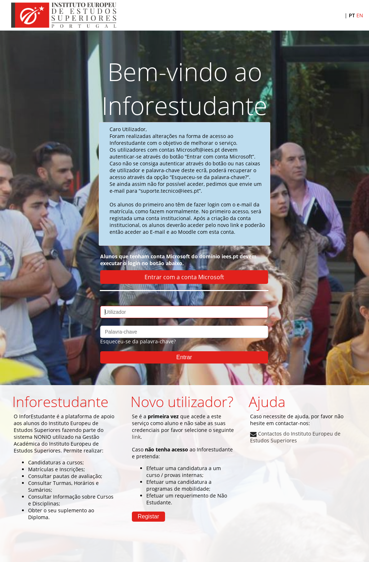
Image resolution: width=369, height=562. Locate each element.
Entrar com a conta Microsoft (184, 277)
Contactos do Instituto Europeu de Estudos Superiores (295, 437)
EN (359, 15)
